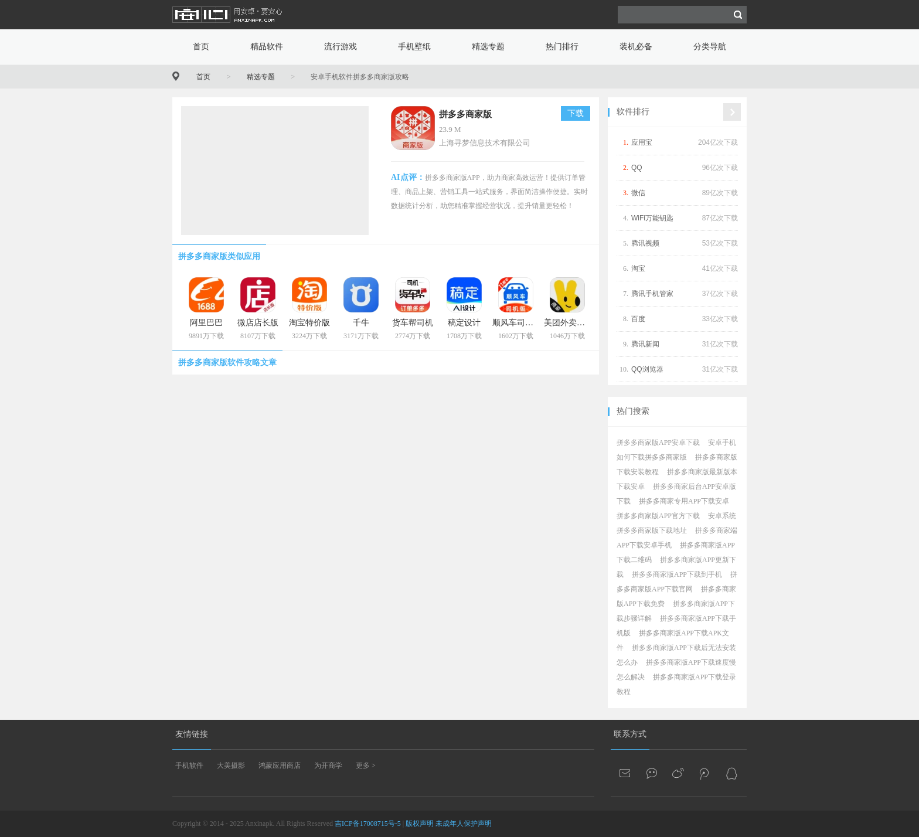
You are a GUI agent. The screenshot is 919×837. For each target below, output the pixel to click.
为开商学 (328, 765)
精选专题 (488, 46)
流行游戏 (340, 46)
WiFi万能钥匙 (652, 218)
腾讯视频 (645, 243)
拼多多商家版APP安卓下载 (658, 442)
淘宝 (638, 268)
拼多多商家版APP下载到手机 (677, 574)
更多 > (366, 765)
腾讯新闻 (645, 344)
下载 (575, 113)
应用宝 (641, 142)
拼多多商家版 (465, 114)
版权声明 (420, 823)
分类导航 (709, 46)
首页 (201, 46)
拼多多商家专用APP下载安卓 (684, 501)
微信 (638, 193)
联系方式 (630, 734)
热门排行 (562, 46)
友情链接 (191, 734)
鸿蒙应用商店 (279, 765)
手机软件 (189, 765)
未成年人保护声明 (463, 823)
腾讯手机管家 (652, 294)
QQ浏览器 (647, 369)
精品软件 (266, 46)
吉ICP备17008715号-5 (368, 823)
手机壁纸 (414, 46)
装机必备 (636, 46)
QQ (636, 168)
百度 (638, 319)
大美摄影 (231, 765)
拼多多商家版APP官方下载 (658, 516)
